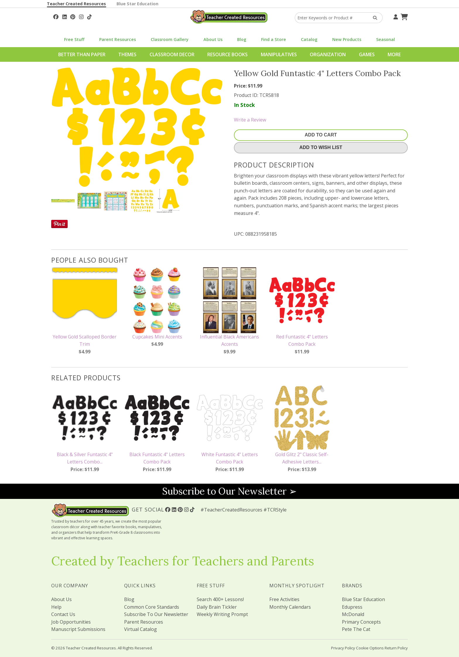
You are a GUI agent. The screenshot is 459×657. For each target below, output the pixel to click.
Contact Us (63, 614)
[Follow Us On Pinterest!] (72, 16)
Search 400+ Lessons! (220, 599)
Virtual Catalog (140, 629)
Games (367, 54)
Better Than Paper (81, 54)
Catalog (309, 39)
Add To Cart (321, 134)
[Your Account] (395, 16)
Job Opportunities (71, 622)
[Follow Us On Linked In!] (64, 16)
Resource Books (227, 54)
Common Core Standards (151, 607)
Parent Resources (117, 39)
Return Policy (396, 648)
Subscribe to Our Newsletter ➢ (229, 491)
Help (56, 607)
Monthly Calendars (290, 607)
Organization (328, 54)
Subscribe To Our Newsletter (156, 614)
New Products (346, 39)
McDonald (353, 614)
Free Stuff (74, 39)
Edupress (352, 607)
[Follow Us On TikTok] (89, 16)
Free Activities (284, 599)
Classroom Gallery (170, 39)
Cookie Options (370, 648)
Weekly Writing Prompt (222, 614)
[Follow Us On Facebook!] (56, 16)
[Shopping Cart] (403, 16)
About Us (212, 39)
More (394, 54)
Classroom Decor (172, 54)
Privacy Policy (343, 648)
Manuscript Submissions (78, 629)
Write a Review (250, 120)
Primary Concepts (361, 622)
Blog (241, 39)
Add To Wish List (320, 147)
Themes (127, 54)
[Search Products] (373, 17)
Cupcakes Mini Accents (157, 336)
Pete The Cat (356, 629)
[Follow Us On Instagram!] (81, 16)
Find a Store (273, 39)
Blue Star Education (137, 3)
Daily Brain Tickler (217, 607)
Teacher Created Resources (76, 3)
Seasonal (385, 39)
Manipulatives (279, 54)
